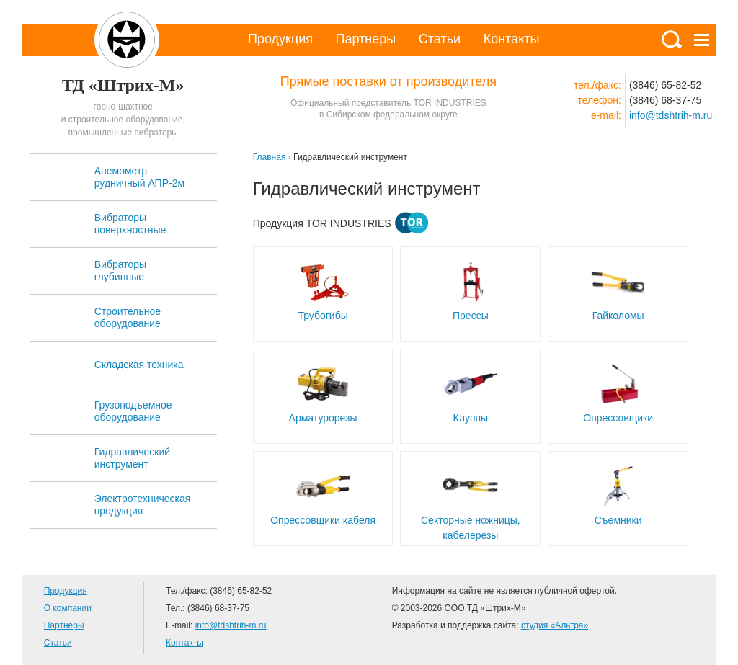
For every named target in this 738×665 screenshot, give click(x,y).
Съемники (618, 520)
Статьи (440, 39)
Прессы (471, 315)
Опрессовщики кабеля (322, 520)
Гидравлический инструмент (132, 458)
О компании (68, 608)
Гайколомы (618, 315)
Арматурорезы (323, 418)
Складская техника (139, 364)
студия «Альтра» (554, 625)
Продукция (280, 39)
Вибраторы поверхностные (130, 224)
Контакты (512, 39)
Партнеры (366, 39)
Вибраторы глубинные (120, 270)
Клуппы (471, 418)
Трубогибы (322, 315)
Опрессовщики (618, 418)
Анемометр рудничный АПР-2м (139, 177)
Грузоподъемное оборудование (133, 411)
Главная (269, 157)
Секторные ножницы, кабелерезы (470, 527)
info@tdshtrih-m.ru (670, 115)
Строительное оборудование (127, 317)
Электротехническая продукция (142, 505)
